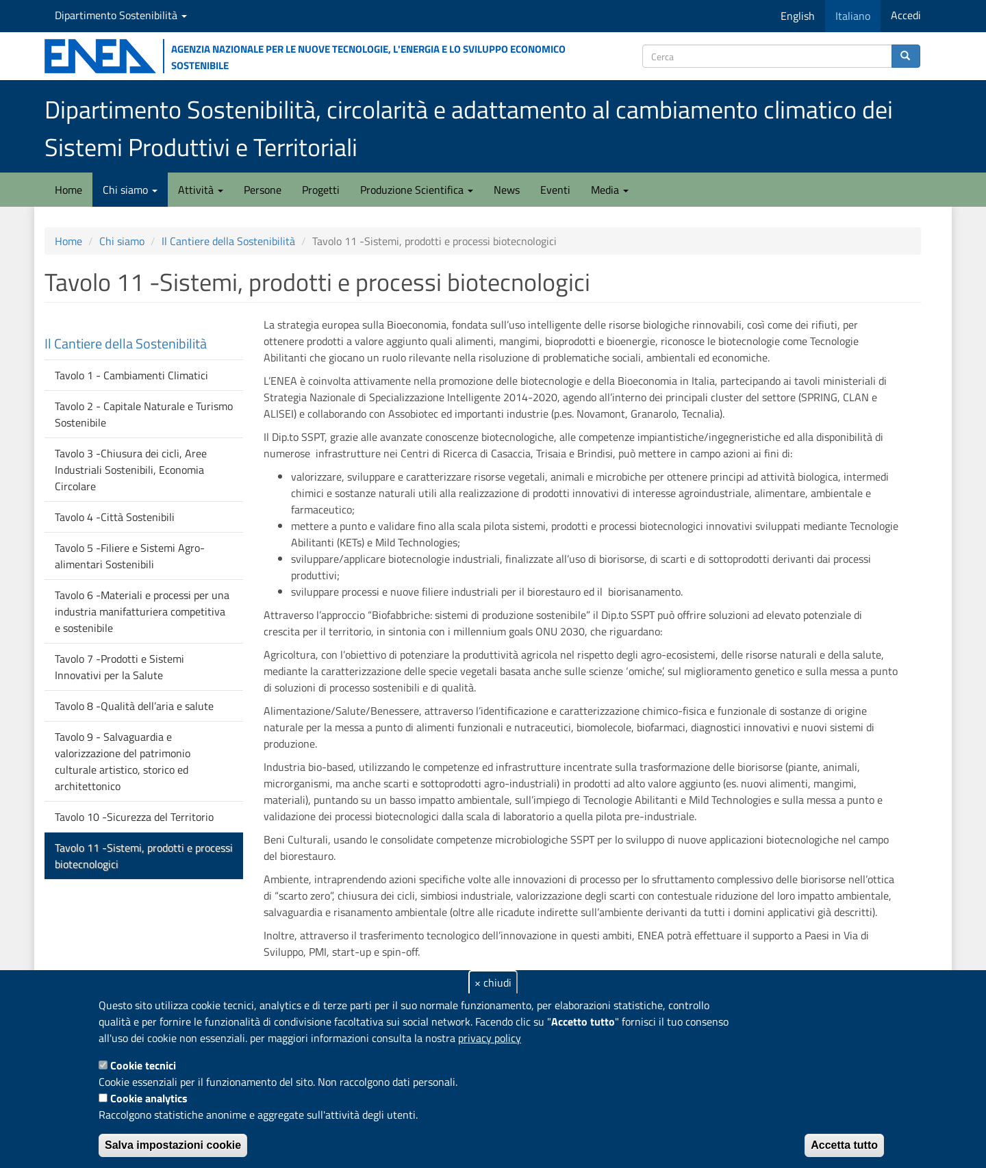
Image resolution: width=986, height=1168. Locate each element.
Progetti (321, 189)
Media (610, 189)
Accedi (906, 15)
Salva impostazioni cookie (173, 1145)
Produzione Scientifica (416, 189)
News (507, 189)
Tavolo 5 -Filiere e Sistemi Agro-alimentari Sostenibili (130, 555)
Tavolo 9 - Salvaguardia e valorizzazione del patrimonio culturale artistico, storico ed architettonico (122, 761)
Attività (200, 189)
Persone (262, 189)
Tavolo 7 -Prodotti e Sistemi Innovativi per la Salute (119, 666)
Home (68, 189)
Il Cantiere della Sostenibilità (228, 241)
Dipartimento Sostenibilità (121, 15)
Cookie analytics (149, 1098)
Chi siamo (130, 189)
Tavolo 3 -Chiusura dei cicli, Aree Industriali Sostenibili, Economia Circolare (131, 469)
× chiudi (493, 982)
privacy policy (489, 1038)
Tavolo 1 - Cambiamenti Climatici (131, 375)
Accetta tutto (844, 1145)
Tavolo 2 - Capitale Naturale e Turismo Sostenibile (144, 414)
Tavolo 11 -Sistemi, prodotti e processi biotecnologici (144, 855)
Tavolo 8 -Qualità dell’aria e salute (134, 706)
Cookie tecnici (143, 1065)
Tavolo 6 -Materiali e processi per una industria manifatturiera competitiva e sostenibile (142, 611)
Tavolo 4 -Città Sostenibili (115, 517)
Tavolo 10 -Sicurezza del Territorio (134, 817)
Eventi (555, 189)
